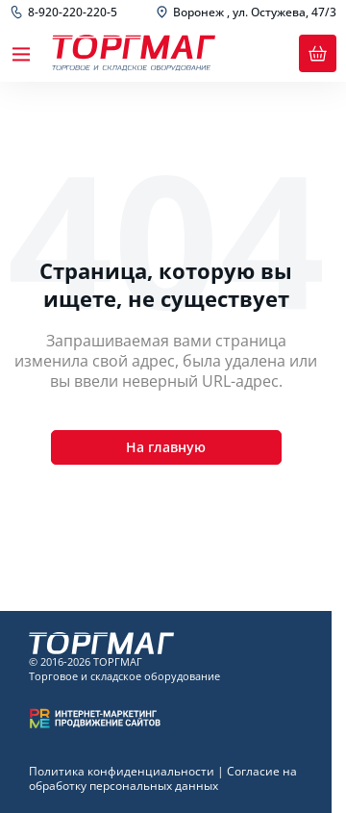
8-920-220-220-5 (72, 12)
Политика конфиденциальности (121, 771)
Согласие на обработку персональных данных (163, 779)
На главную (166, 447)
